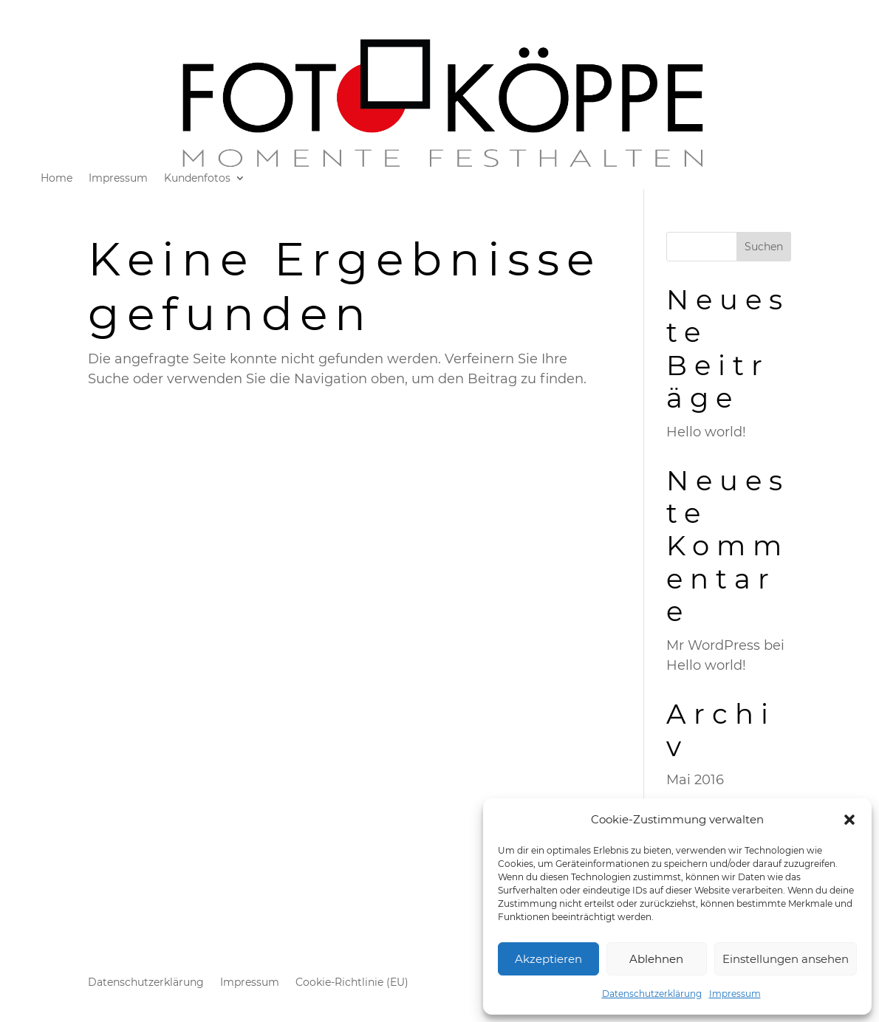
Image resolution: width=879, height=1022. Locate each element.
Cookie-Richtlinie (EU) (351, 983)
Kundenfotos (197, 179)
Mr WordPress (713, 645)
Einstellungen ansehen (785, 959)
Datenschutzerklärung (652, 993)
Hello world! (706, 432)
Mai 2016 (695, 780)
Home (56, 179)
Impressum (735, 993)
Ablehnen (656, 959)
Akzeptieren (548, 959)
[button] (849, 819)
